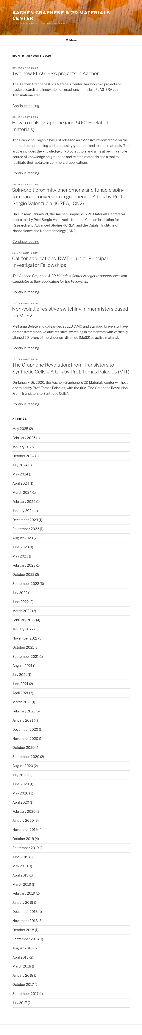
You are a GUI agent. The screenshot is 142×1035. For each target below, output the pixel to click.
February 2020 (24, 811)
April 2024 (21, 483)
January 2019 (23, 902)
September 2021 (26, 657)
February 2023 (24, 565)
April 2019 (21, 875)
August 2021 (22, 666)
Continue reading (26, 106)
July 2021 (20, 675)
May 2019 (20, 866)
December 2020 (25, 729)
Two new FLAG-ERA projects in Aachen (56, 73)
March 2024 (22, 492)
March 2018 (22, 966)
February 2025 (24, 438)
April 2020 (21, 802)
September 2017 (26, 994)
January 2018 (23, 975)
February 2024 (24, 502)
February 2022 (24, 620)
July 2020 (20, 775)
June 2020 (21, 784)
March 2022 (22, 611)
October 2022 (24, 575)
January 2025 (23, 447)
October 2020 (24, 748)
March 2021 (22, 702)
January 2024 (23, 511)
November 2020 (25, 739)
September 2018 (26, 939)
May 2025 (20, 429)
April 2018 (21, 957)
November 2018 (25, 921)
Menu (71, 40)
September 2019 (26, 848)
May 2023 (20, 556)
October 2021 (23, 647)
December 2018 (25, 912)
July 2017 (20, 1003)
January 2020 (23, 820)
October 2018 (23, 930)
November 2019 (25, 830)
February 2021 (24, 711)
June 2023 (21, 547)
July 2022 (20, 593)
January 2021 (23, 720)
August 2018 (23, 948)
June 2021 (20, 684)
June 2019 (21, 857)
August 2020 (23, 766)
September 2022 (26, 584)
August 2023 (23, 538)
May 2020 (21, 793)
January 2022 (23, 629)
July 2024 (20, 465)
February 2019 (24, 893)
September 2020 (26, 757)
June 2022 (21, 602)
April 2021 (21, 693)
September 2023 (26, 529)
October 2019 (23, 839)
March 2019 (22, 884)
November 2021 (25, 638)
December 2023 (25, 520)
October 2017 (23, 985)
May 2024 (20, 474)
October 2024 (24, 456)
